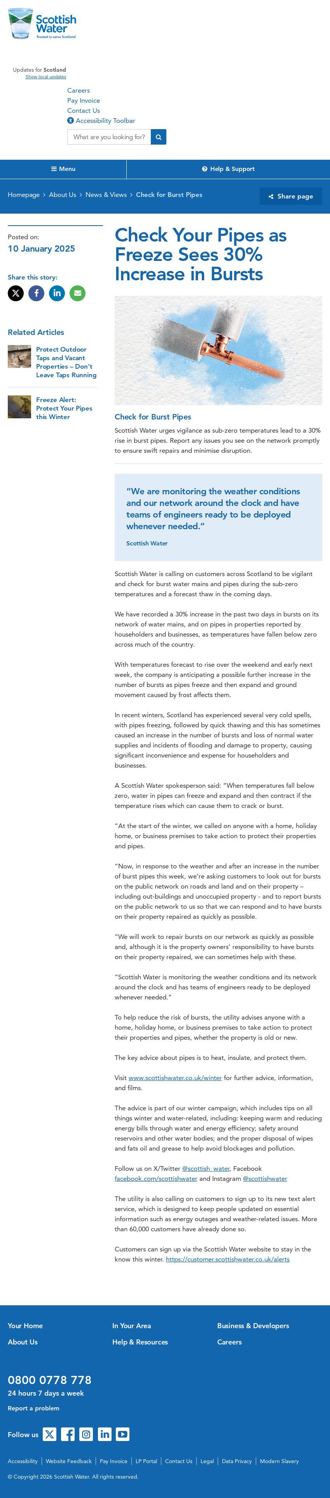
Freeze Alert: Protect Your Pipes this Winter (64, 408)
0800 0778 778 (50, 1380)
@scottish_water (205, 1168)
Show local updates (46, 76)
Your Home (25, 1325)
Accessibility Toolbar (101, 120)
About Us (62, 194)
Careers (78, 90)
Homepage (24, 194)
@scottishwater (265, 1178)
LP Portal (146, 1461)
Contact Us (83, 110)
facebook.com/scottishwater (156, 1178)
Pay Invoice (83, 100)
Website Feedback (69, 1461)
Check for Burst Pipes (169, 194)
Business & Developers (253, 1325)
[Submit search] (158, 137)
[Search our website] (109, 137)
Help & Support (228, 169)
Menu (63, 169)
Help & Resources (140, 1342)
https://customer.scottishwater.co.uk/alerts (228, 1259)
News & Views (106, 194)
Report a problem (33, 1408)
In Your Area (131, 1325)
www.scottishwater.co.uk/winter (175, 1078)
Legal (207, 1461)
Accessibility (23, 1461)
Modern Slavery (279, 1461)
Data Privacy (237, 1461)
